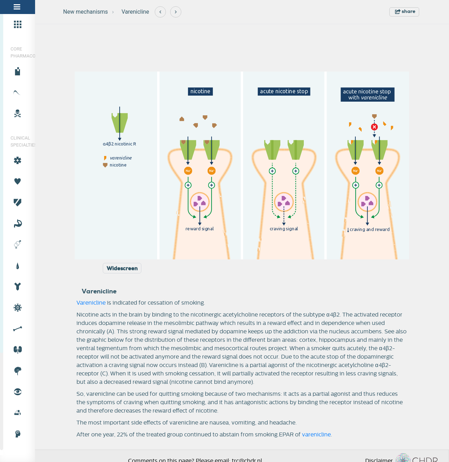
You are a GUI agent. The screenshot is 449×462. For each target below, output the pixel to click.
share (405, 11)
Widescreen (122, 268)
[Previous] (160, 12)
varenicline (316, 434)
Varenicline (135, 11)
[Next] (175, 12)
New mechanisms (85, 11)
